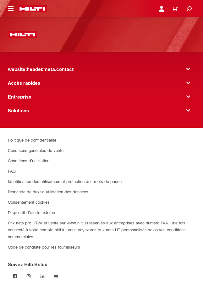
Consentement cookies (29, 202)
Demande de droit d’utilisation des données (48, 191)
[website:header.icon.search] (189, 9)
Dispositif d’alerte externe (31, 212)
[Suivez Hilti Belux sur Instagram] (29, 276)
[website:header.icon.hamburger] (11, 9)
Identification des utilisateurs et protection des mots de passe (65, 181)
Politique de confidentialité (32, 139)
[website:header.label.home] (32, 8)
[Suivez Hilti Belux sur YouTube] (56, 276)
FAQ (12, 171)
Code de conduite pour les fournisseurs (44, 246)
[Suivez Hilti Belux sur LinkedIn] (42, 276)
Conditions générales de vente (35, 150)
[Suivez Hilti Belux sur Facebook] (15, 276)
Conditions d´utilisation (28, 160)
